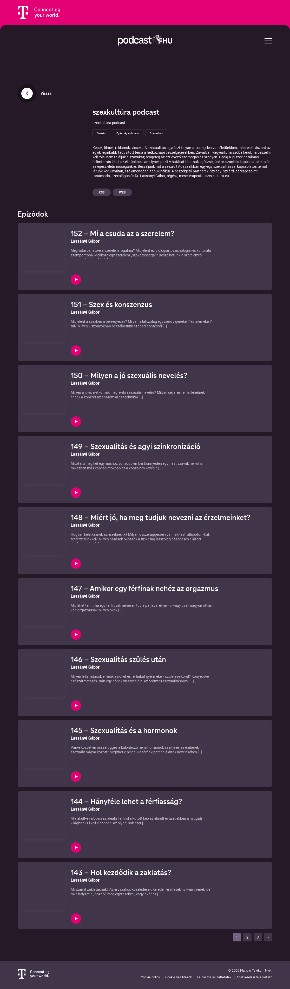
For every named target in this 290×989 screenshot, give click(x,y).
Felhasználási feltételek (214, 977)
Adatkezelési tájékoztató (254, 977)
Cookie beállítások (178, 977)
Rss (101, 192)
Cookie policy (150, 977)
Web (122, 192)
